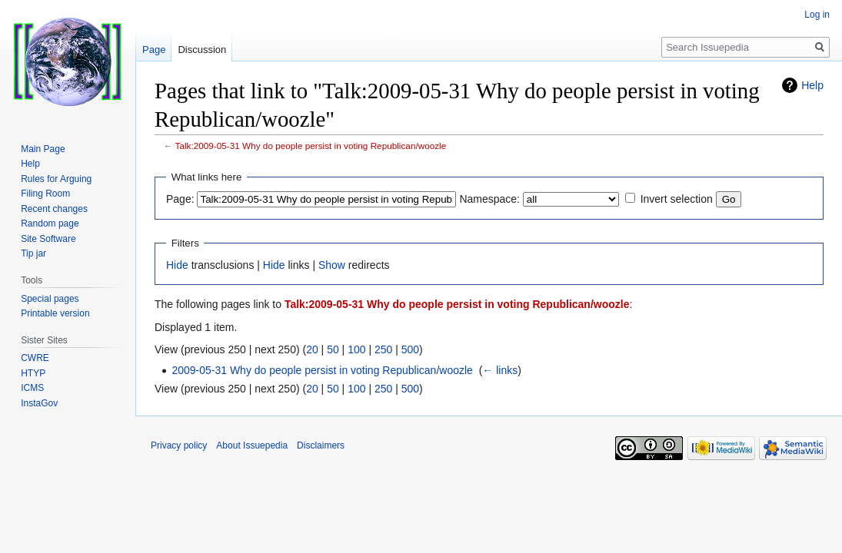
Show (331, 265)
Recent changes (54, 209)
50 (333, 349)
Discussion (202, 49)
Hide (177, 265)
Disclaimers (320, 445)
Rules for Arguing (56, 179)
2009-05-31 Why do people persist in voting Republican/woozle (321, 370)
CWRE (35, 358)
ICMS (32, 387)
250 (383, 349)
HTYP (33, 373)
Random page (49, 223)
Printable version (55, 313)
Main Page (43, 149)
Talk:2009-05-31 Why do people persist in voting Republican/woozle (311, 146)
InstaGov (39, 403)
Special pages (49, 298)
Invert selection (677, 199)
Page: (180, 199)
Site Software (48, 238)
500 (410, 349)
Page (153, 49)
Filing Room (45, 193)
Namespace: (489, 199)
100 (356, 349)
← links (500, 370)
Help (812, 85)
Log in (817, 14)
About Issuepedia (252, 445)
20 (312, 349)
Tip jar (33, 253)
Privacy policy (179, 445)
